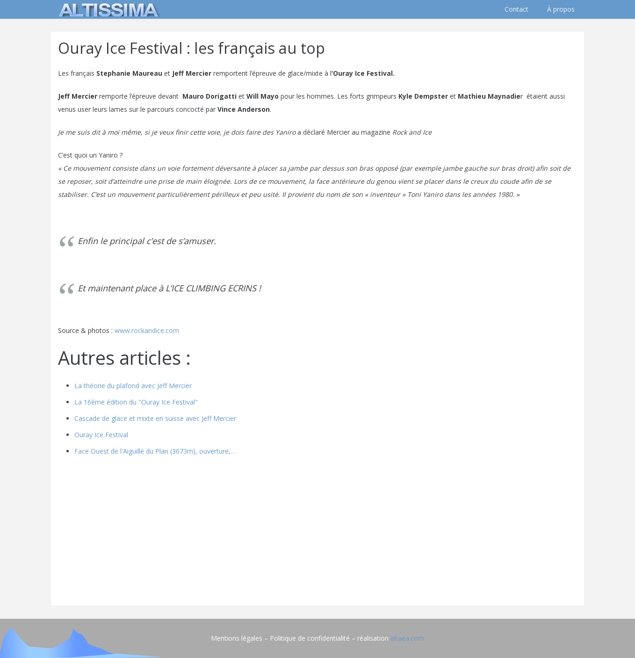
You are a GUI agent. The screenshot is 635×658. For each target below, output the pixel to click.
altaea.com (407, 638)
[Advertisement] (317, 533)
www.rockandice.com (147, 330)
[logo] (107, 9)
